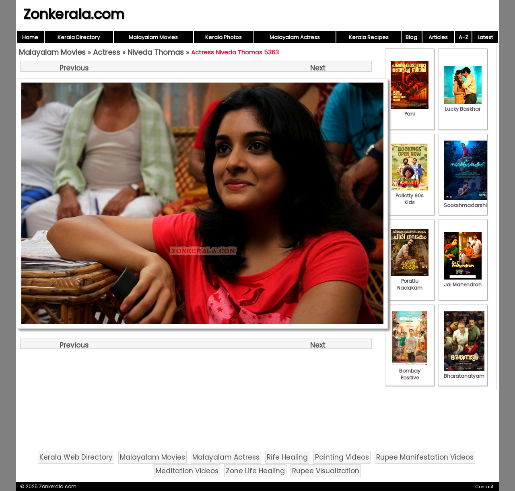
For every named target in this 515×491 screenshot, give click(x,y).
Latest (485, 37)
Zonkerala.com (73, 14)
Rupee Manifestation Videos (425, 457)
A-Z (463, 37)
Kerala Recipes (369, 37)
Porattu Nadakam (409, 281)
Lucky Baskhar (463, 105)
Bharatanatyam (464, 372)
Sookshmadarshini (467, 202)
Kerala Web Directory (76, 457)
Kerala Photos (223, 37)
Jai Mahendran (463, 281)
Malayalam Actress (295, 37)
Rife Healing (287, 457)
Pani (409, 110)
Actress (106, 52)
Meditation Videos (187, 471)
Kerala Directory (79, 37)
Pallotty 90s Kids (409, 195)
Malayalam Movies (153, 37)
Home (30, 37)
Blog (411, 37)
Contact (484, 486)
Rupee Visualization (325, 471)
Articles (438, 37)
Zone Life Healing (255, 471)
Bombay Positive (409, 370)
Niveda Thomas (156, 52)
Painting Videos (342, 457)
